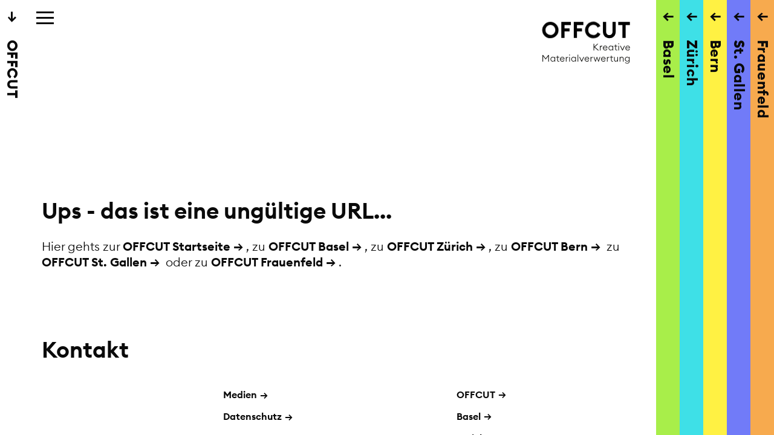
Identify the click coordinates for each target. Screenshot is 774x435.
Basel (469, 416)
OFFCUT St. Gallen (94, 261)
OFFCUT (476, 394)
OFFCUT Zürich (430, 246)
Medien (245, 394)
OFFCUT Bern (549, 246)
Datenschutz (258, 416)
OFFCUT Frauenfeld (267, 261)
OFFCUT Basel (308, 246)
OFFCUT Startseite (176, 246)
